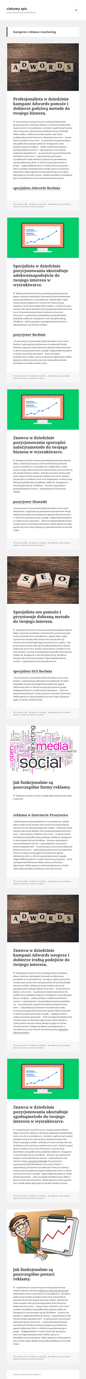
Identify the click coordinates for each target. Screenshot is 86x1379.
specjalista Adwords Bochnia (36, 188)
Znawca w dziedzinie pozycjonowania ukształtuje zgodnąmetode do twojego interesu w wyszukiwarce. (40, 1114)
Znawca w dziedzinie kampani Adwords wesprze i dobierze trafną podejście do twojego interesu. (41, 957)
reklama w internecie (21, 206)
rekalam (67, 204)
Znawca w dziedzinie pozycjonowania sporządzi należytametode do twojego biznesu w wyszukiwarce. (40, 444)
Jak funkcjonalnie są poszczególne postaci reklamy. (33, 1274)
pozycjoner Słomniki (30, 501)
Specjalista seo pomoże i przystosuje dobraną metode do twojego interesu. (41, 616)
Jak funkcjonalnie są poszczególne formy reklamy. (42, 785)
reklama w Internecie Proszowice (40, 815)
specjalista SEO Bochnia (32, 671)
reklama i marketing (38, 204)
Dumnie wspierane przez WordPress (27, 1374)
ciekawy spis (17, 8)
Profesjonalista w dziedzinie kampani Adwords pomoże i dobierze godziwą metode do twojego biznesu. (41, 106)
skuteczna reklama (37, 206)
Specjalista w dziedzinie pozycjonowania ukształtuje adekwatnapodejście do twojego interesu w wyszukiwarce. (40, 275)
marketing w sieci (56, 204)
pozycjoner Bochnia (29, 334)
